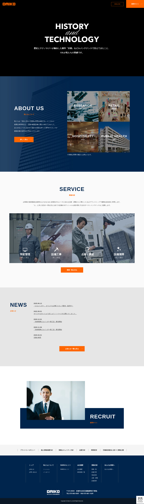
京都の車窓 (37, 337)
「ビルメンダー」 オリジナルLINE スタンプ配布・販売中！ (53, 306)
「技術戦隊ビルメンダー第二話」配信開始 (48, 329)
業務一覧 (94, 469)
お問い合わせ (33, 472)
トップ (44, 4)
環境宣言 (94, 450)
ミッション (46, 469)
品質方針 (82, 450)
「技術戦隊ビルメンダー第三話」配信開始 (48, 321)
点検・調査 (95, 478)
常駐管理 (94, 475)
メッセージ (46, 472)
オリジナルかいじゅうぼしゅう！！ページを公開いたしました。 (55, 314)
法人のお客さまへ (103, 4)
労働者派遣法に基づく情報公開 (113, 450)
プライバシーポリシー (27, 450)
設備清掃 (94, 481)
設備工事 (94, 472)
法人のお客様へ (108, 469)
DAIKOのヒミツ (66, 4)
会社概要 (79, 469)
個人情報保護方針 (47, 450)
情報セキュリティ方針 (66, 450)
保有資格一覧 (81, 472)
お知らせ (31, 469)
